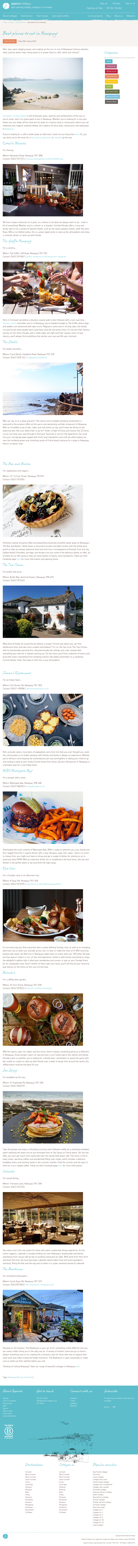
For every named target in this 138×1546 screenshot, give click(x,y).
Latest (109, 61)
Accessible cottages (99, 1490)
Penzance (28, 1497)
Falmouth (28, 1487)
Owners (5, 1408)
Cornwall (28, 1472)
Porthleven (29, 1507)
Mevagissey (29, 1505)
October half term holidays (102, 1502)
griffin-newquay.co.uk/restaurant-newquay (46, 257)
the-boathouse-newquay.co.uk (40, 1285)
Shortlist (116, 4)
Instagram (133, 8)
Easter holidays (98, 1495)
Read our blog (7, 1411)
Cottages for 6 (98, 1515)
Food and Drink (20, 22)
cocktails (58, 138)
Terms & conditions (9, 1401)
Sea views (96, 1474)
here (77, 134)
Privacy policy (7, 1403)
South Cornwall (30, 1479)
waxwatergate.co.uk (36, 786)
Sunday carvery (10, 323)
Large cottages (98, 1525)
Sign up (103, 4)
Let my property (95, 16)
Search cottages (10, 16)
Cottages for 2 (98, 1510)
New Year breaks (99, 1507)
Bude (27, 1492)
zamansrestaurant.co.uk (37, 689)
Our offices (40, 1403)
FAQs (4, 1406)
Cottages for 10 (98, 1520)
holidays (21, 3)
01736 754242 (42, 1398)
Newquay (9, 129)
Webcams (131, 16)
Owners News (111, 102)
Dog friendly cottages (100, 1472)
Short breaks (42, 16)
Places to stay (111, 81)
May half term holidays (101, 1497)
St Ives (27, 1482)
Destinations (27, 16)
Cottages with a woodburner (102, 1484)
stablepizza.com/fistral (37, 358)
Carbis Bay (29, 1484)
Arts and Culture (112, 91)
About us (118, 16)
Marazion (28, 1502)
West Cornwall (30, 1474)
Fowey (27, 1495)
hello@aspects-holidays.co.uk (47, 1401)
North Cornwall (30, 1477)
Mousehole (29, 1500)
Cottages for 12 (98, 1522)
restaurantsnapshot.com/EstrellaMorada (45, 159)
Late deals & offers (60, 16)
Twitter (129, 8)
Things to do (111, 66)
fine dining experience (41, 138)
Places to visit (111, 71)
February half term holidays (102, 1492)
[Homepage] (6, 6)
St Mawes (28, 1512)
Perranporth (29, 1510)
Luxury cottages (98, 1477)
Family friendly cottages (101, 1482)
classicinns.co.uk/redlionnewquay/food (44, 884)
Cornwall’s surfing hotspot (14, 116)
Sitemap (5, 1398)
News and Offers (112, 96)
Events (109, 86)
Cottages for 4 (98, 1512)
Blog (108, 16)
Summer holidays (99, 1500)
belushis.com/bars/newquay (39, 988)
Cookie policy (7, 1413)
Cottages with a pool (100, 1479)
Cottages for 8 (98, 1517)
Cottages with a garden (101, 1487)
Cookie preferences (9, 1416)
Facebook (125, 8)
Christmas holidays (99, 1505)
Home (5, 22)
